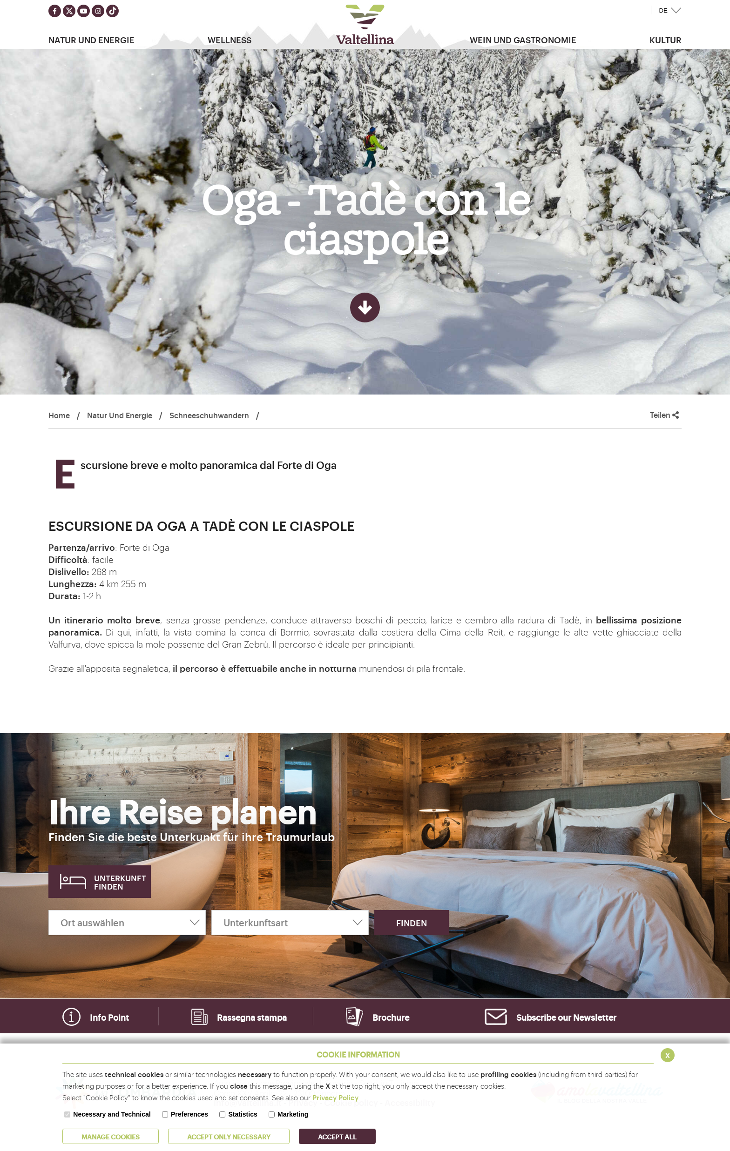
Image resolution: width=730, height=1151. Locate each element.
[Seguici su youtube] (83, 11)
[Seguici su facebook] (54, 11)
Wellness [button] (229, 39)
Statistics (242, 1114)
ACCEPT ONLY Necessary (228, 1136)
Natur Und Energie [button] (91, 39)
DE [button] (663, 10)
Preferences (189, 1114)
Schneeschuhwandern (209, 415)
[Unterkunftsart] (290, 922)
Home (59, 415)
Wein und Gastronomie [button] (523, 39)
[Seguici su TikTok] (112, 11)
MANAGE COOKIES (110, 1136)
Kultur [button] (665, 39)
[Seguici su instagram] (98, 11)
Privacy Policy (335, 1097)
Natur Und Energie (119, 415)
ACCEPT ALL (337, 1136)
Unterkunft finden (120, 881)
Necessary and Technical (111, 1114)
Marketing (292, 1114)
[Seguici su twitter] (69, 11)
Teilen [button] (664, 414)
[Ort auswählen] (127, 922)
